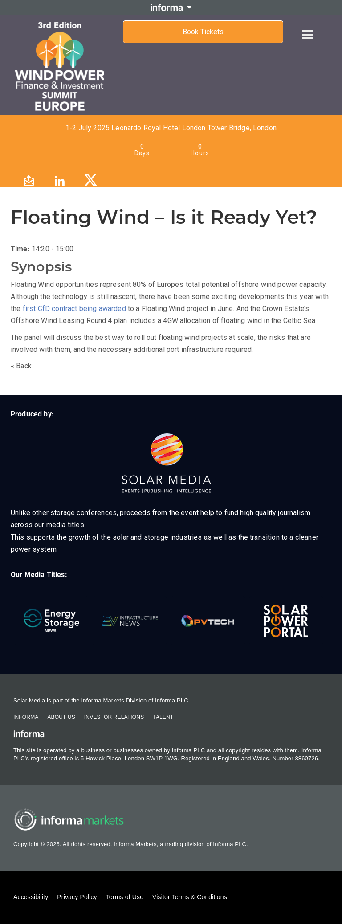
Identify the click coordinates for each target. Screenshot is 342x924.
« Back (21, 366)
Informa (25, 717)
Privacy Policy (77, 896)
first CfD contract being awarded (74, 308)
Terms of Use (124, 896)
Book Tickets (203, 32)
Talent (163, 717)
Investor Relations (114, 717)
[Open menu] (307, 27)
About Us (61, 717)
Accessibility (30, 896)
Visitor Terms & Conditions (189, 896)
